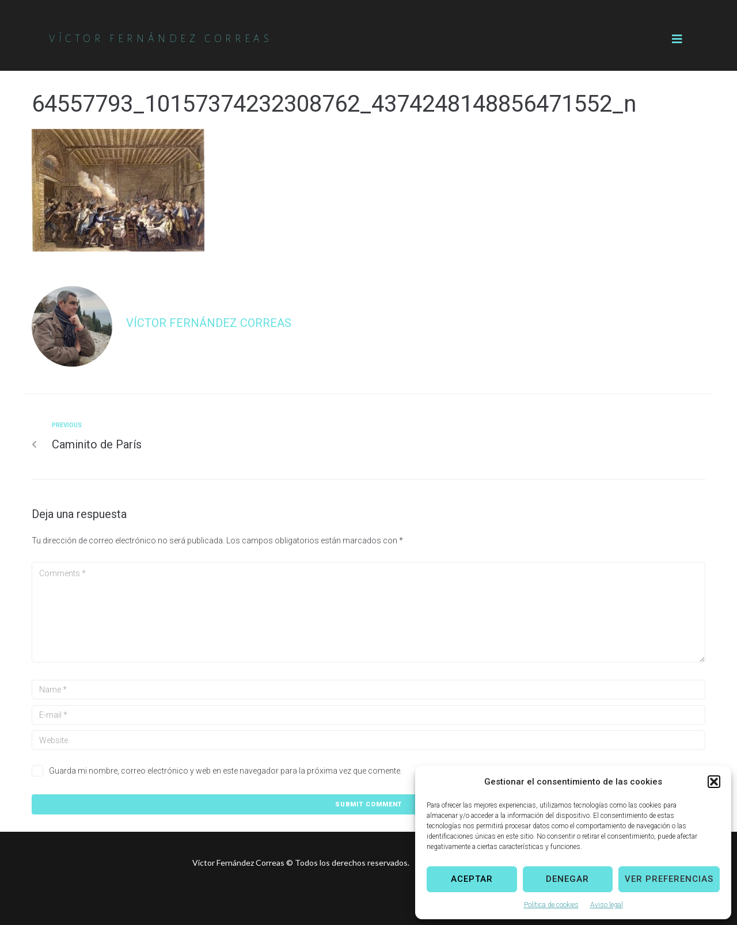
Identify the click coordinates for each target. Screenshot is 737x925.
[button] (714, 781)
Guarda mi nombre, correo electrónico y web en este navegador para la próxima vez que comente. (225, 770)
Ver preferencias (669, 879)
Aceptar (472, 879)
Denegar (567, 879)
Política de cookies (551, 905)
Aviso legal (606, 905)
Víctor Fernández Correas (208, 323)
